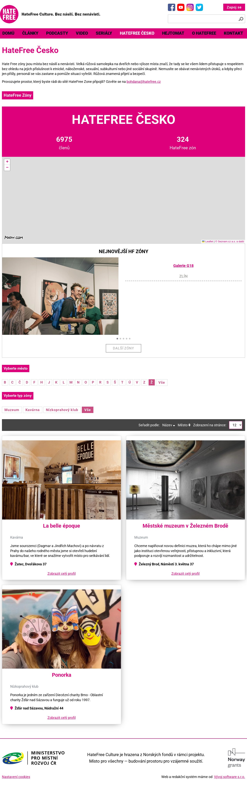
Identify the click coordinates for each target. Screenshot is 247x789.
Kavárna (32, 410)
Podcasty (57, 33)
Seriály (104, 33)
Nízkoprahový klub (62, 410)
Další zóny (123, 348)
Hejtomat (173, 33)
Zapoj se (234, 7)
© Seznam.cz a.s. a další (229, 241)
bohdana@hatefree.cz (144, 82)
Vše (161, 382)
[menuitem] (30, 33)
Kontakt (233, 33)
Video (82, 33)
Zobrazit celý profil (61, 574)
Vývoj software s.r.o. (229, 777)
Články (30, 33)
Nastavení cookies (16, 777)
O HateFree (204, 33)
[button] (7, 162)
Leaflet (207, 241)
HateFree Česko (137, 33)
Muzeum (11, 410)
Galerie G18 (183, 266)
